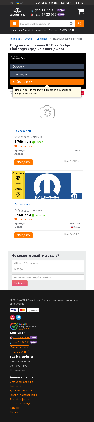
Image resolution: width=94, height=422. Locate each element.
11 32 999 (44, 10)
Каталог (15, 407)
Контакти (66, 2)
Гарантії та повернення (23, 394)
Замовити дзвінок (20, 347)
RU (11, 2)
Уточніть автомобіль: (18, 57)
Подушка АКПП (23, 130)
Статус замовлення (21, 381)
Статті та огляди (20, 403)
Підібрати (19, 283)
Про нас (14, 412)
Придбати (23, 162)
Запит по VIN (19, 352)
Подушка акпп (22, 204)
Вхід (79, 2)
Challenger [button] (21, 74)
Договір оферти (19, 399)
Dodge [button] (18, 66)
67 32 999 (44, 14)
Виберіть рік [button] (22, 82)
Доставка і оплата (47, 2)
